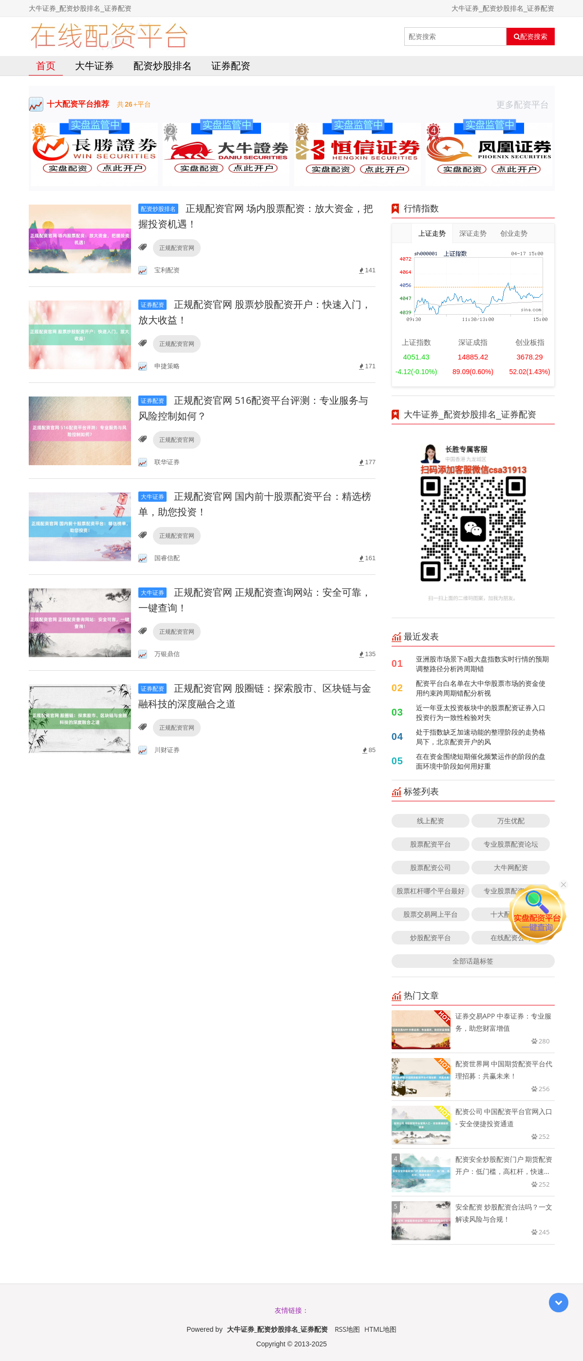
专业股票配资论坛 (511, 844)
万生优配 (511, 820)
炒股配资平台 (430, 937)
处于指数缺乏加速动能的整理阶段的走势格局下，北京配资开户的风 (480, 736)
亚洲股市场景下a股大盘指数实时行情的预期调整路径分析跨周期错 (482, 663)
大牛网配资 (511, 867)
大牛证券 (94, 65)
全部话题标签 (472, 960)
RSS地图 (347, 1329)
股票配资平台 (430, 844)
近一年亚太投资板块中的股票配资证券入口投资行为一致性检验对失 (480, 712)
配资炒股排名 (162, 65)
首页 (46, 65)
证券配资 (230, 65)
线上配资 (430, 820)
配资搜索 (530, 36)
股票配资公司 (430, 867)
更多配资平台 (525, 104)
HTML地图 (380, 1329)
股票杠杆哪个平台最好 (430, 890)
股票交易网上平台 (430, 914)
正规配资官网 (176, 248)
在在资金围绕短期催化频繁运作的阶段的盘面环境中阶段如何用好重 (480, 761)
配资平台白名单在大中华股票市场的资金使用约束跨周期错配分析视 (480, 688)
